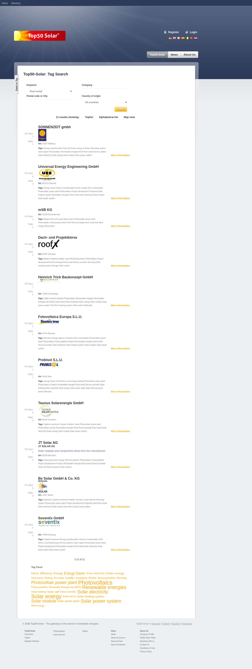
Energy (58, 573)
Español (175, 623)
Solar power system (83, 155)
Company (87, 85)
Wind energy (37, 605)
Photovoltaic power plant (48, 191)
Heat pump (37, 578)
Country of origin (91, 96)
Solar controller (68, 591)
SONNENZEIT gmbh (54, 127)
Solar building (38, 591)
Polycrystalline (61, 341)
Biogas (47, 219)
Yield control (64, 266)
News (82, 259)
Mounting (122, 578)
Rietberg (51, 144)
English (174, 38)
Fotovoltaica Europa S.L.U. (60, 317)
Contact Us (144, 645)
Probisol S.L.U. (50, 360)
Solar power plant (77, 388)
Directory (16, 3)
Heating (53, 259)
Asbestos (48, 500)
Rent (64, 223)
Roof (81, 152)
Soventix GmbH (51, 518)
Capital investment (51, 424)
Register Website (32, 641)
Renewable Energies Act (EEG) (65, 587)
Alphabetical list (108, 117)
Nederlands (195, 38)
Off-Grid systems (72, 460)
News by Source (118, 638)
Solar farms (68, 507)
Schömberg (53, 294)
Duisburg (52, 535)
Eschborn (52, 420)
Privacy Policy (146, 652)
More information (120, 155)
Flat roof (66, 148)
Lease (60, 219)
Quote (48, 195)
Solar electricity (44, 155)
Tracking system (65, 305)
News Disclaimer (118, 645)
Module (60, 298)
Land (47, 543)
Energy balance (58, 338)
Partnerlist (29, 634)
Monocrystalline (107, 577)
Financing (48, 460)
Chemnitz (52, 183)
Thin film (54, 305)
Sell (96, 223)
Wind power (50, 226)
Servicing (91, 262)
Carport (63, 424)
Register (173, 32)
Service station (100, 152)
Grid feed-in (61, 381)
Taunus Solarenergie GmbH (61, 403)
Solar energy (57, 155)
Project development (80, 191)
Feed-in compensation (65, 188)
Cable (46, 298)
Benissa (51, 333)
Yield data (88, 305)
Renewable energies (69, 152)
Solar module (69, 155)
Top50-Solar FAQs (148, 638)
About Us (144, 631)
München (52, 455)
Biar (50, 376)
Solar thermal (59, 635)
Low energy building (75, 381)
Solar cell (42, 467)
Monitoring (75, 259)
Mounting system (98, 148)
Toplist (89, 117)
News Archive (117, 641)
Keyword (32, 85)
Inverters (87, 148)
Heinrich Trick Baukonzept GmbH (65, 277)
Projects (41, 195)
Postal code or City (37, 96)
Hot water (59, 577)
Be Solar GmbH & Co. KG (59, 478)
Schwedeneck (54, 214)
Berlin (50, 495)
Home (5, 3)
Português (187, 623)
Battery (47, 259)
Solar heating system (75, 345)
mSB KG (45, 210)
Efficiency (46, 573)
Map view (129, 117)
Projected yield (96, 191)
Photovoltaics (54, 152)
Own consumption (95, 188)
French (178, 38)
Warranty (48, 392)
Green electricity (95, 573)
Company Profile (147, 634)
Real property (56, 223)
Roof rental (88, 152)
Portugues (191, 38)
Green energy (76, 148)
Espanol (183, 38)
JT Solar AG (48, 443)
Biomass (47, 338)
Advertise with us (147, 641)
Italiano (187, 38)
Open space (43, 152)
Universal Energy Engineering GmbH (68, 167)
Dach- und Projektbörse (57, 237)
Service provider (80, 262)
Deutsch (170, 38)
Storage (55, 266)
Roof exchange (77, 223)
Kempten (52, 254)
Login (193, 32)
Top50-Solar (30, 631)
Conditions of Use (147, 648)
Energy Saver (49, 188)
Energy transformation (53, 148)
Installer (60, 259)
